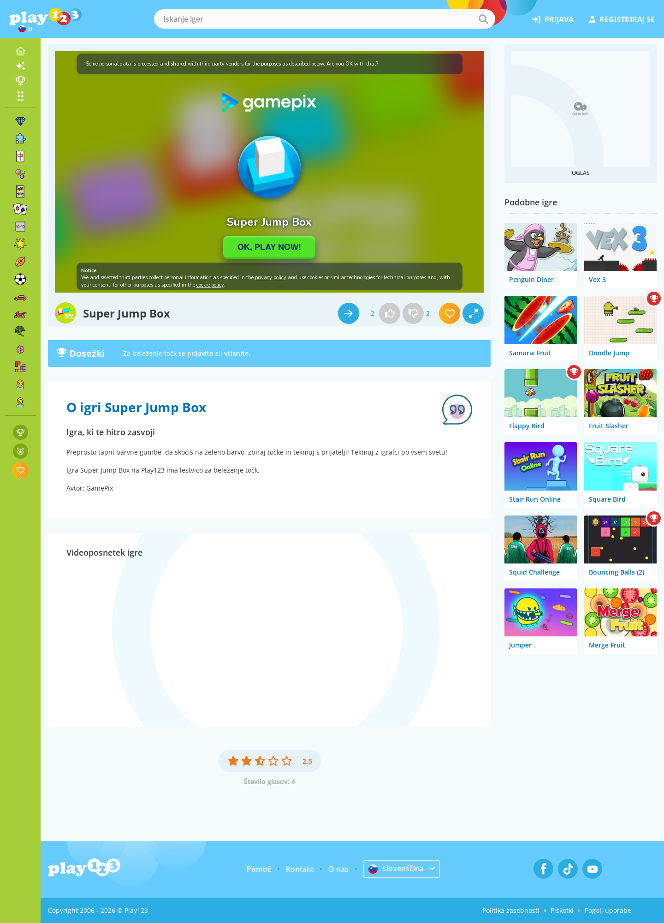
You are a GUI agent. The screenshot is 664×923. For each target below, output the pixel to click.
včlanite (236, 353)
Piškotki (562, 910)
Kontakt (300, 869)
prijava (553, 19)
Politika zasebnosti (511, 910)
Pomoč (259, 869)
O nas (338, 869)
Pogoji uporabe (608, 910)
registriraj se (622, 19)
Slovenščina (396, 868)
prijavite (200, 353)
